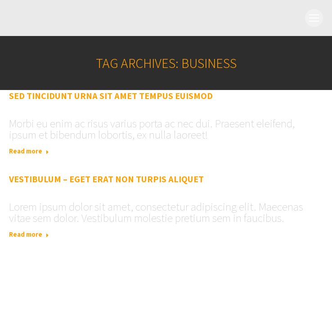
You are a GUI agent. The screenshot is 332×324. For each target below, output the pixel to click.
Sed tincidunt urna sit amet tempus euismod (111, 96)
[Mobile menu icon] (314, 18)
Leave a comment (74, 107)
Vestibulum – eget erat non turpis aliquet (106, 179)
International (26, 107)
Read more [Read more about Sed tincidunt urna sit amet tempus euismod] (29, 151)
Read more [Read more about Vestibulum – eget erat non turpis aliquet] (29, 234)
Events (17, 190)
